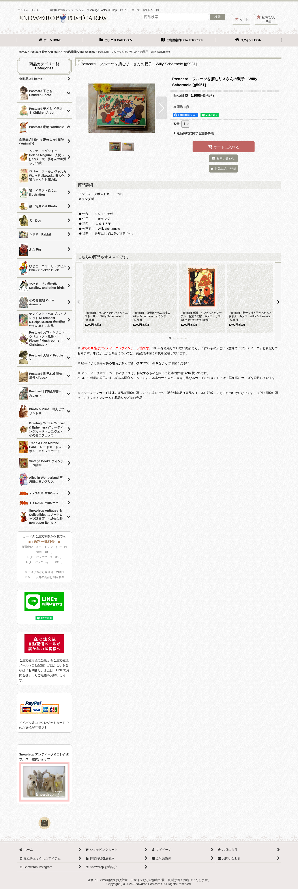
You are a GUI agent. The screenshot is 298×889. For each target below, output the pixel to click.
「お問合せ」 (34, 670)
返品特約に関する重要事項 (193, 133)
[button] (81, 108)
